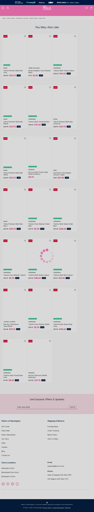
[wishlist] (86, 8)
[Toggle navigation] (3, 7)
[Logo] (47, 8)
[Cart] (91, 7)
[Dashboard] (8, 7)
